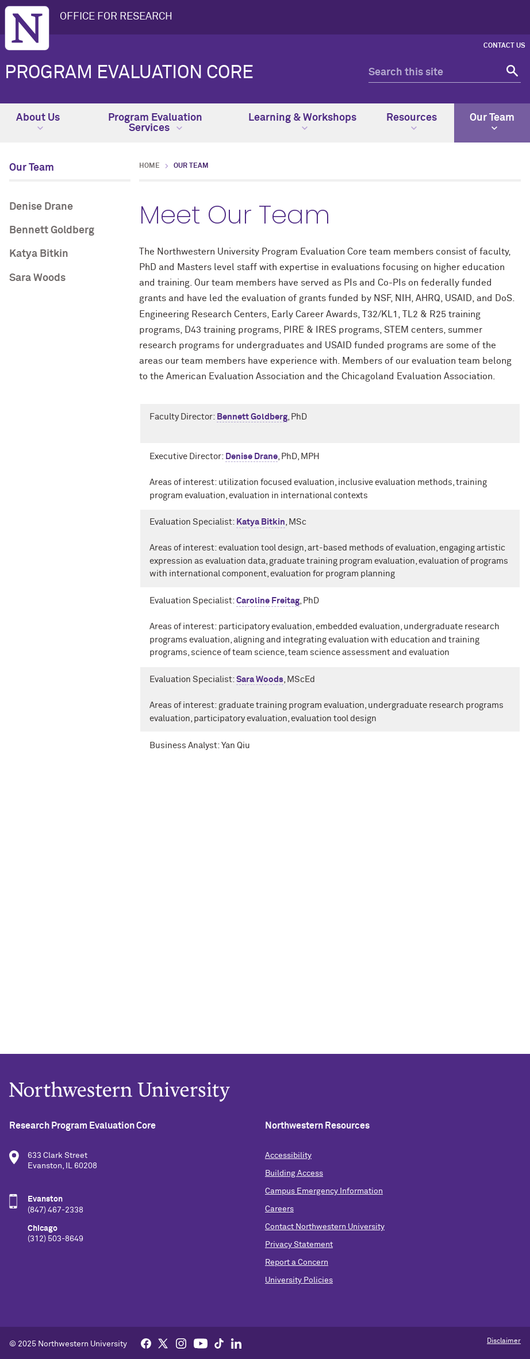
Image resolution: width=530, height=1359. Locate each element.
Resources (411, 122)
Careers (279, 1209)
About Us (38, 122)
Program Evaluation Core (129, 73)
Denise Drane (41, 207)
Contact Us (504, 46)
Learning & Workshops (302, 122)
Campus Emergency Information (324, 1191)
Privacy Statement (299, 1245)
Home (149, 166)
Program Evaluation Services (155, 123)
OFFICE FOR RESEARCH (116, 16)
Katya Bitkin (38, 254)
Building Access (294, 1173)
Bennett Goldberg (51, 230)
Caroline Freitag (267, 600)
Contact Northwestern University (325, 1227)
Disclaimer (504, 1341)
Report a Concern (296, 1262)
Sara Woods (37, 278)
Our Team (492, 122)
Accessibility (288, 1156)
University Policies (299, 1280)
